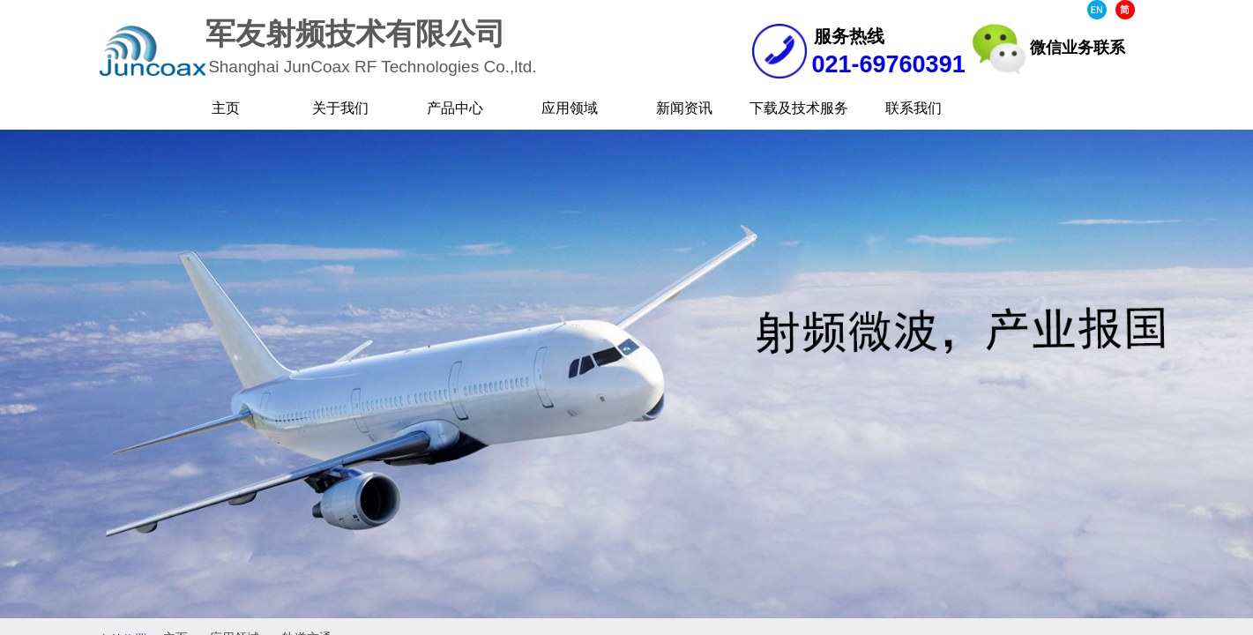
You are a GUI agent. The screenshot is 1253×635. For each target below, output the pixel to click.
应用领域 (569, 108)
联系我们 (913, 108)
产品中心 (455, 108)
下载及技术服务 (799, 108)
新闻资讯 (684, 108)
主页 (226, 108)
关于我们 (340, 108)
